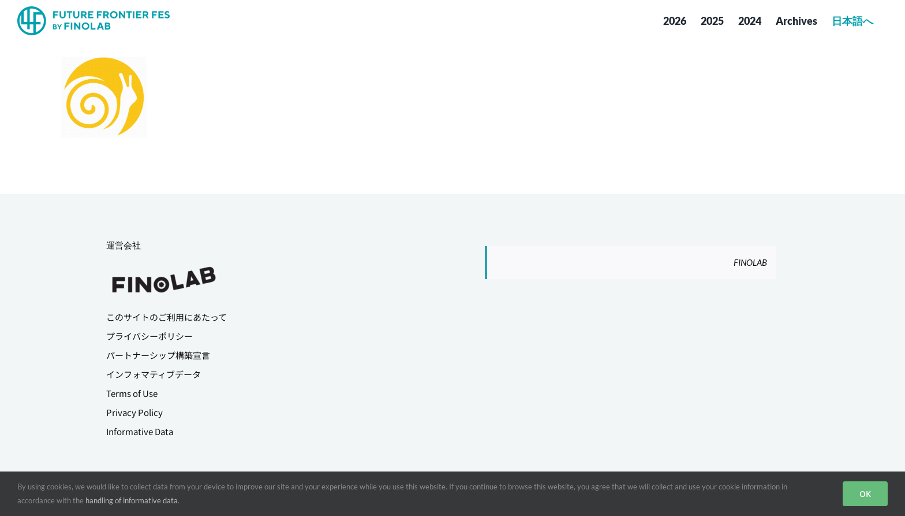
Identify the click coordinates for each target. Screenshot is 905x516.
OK (865, 493)
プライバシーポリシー (149, 336)
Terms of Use (132, 393)
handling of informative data (131, 500)
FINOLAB (750, 262)
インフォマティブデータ (153, 374)
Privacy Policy (134, 412)
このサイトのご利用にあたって (166, 317)
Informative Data (139, 431)
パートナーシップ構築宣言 (158, 355)
